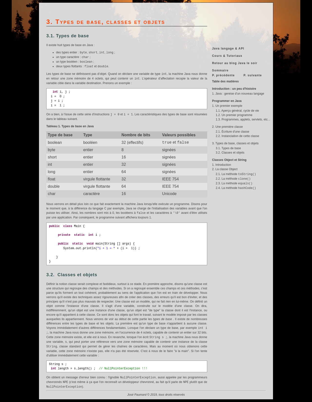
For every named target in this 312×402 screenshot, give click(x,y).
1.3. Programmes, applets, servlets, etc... (243, 119)
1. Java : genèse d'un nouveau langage (238, 93)
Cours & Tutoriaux (227, 56)
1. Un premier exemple (227, 106)
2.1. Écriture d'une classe (232, 131)
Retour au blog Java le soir (234, 63)
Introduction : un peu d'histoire (234, 88)
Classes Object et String (229, 160)
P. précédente (223, 75)
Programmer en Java (227, 101)
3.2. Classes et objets (230, 152)
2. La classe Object (224, 169)
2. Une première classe (227, 126)
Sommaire (220, 70)
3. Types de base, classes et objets (235, 143)
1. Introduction (221, 165)
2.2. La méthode (233, 178)
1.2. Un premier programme (234, 115)
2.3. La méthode (234, 183)
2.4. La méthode (236, 188)
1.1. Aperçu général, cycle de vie (237, 110)
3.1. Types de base (228, 148)
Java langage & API (228, 48)
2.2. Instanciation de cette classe (237, 136)
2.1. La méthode (236, 174)
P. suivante (253, 75)
